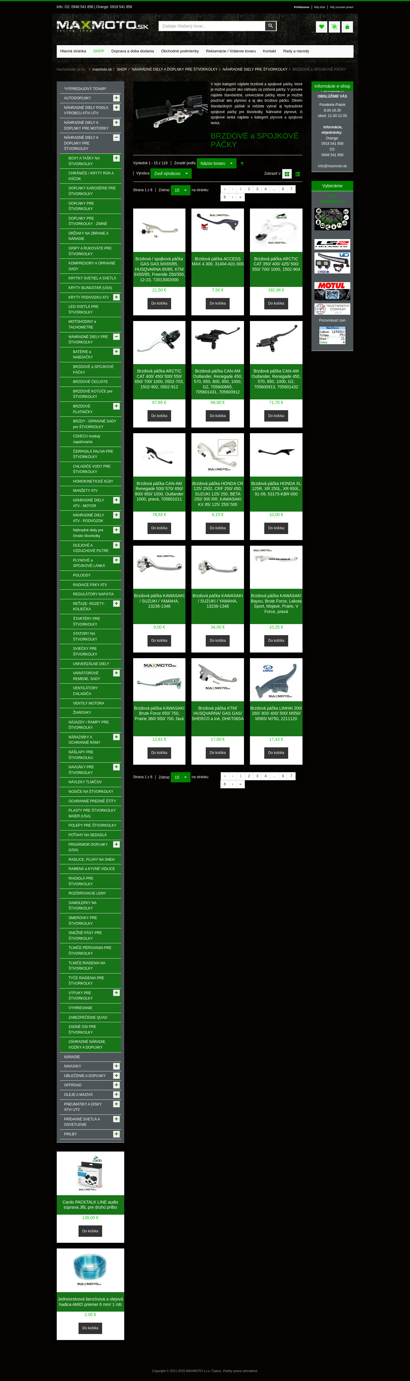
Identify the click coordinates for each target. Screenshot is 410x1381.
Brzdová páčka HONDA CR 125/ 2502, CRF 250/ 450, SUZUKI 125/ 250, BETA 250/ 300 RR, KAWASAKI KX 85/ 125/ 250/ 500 (217, 494)
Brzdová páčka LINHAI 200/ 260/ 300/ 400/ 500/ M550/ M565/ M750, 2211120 (276, 713)
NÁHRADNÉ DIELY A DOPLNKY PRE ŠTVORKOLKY (175, 69)
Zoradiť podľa (185, 163)
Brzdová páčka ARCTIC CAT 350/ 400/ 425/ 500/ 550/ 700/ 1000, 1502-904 (276, 264)
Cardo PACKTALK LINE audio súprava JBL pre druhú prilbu (90, 1205)
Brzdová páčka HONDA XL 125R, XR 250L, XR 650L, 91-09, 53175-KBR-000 (276, 488)
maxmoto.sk (102, 69)
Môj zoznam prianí (342, 7)
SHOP (122, 69)
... (274, 189)
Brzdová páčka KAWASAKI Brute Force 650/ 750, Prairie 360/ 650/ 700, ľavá (159, 713)
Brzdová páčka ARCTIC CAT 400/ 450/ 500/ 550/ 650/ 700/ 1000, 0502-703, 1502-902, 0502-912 (159, 379)
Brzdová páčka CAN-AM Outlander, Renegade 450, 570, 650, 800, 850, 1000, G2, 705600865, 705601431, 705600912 (217, 381)
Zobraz (164, 190)
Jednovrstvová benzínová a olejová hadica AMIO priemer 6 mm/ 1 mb (90, 1302)
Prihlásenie (301, 7)
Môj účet (319, 7)
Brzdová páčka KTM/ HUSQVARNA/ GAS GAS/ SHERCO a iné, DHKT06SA (218, 713)
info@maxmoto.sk (332, 166)
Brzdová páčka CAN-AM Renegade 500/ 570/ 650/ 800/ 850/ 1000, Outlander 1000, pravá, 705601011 (159, 491)
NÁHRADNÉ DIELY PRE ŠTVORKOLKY (255, 69)
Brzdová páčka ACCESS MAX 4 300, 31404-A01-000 (218, 261)
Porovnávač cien (332, 320)
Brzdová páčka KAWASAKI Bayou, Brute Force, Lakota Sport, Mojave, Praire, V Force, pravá (276, 603)
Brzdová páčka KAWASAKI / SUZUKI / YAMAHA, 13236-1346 (159, 601)
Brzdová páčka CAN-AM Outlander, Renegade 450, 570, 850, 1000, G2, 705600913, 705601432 (276, 379)
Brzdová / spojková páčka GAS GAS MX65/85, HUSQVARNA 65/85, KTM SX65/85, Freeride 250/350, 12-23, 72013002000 (159, 269)
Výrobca (143, 173)
